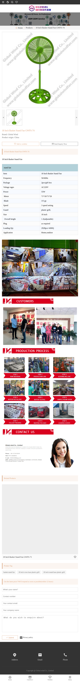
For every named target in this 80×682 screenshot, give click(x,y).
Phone (65, 660)
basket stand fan (9, 572)
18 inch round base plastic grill (54, 572)
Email (40, 660)
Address (14, 660)
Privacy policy (28, 637)
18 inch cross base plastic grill (29, 572)
